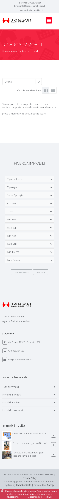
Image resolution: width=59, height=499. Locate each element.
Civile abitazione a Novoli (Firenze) (29, 433)
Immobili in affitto (11, 402)
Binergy (50, 484)
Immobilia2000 (23, 484)
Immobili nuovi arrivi (12, 410)
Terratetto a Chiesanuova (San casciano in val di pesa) (28, 454)
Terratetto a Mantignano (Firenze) (29, 443)
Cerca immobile (22, 272)
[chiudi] (49, 496)
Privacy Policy (30, 477)
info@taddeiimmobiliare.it (32, 5)
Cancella (40, 272)
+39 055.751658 (34, 2)
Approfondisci (35, 496)
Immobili (15, 51)
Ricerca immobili (30, 51)
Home (5, 51)
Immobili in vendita (12, 394)
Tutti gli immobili (10, 386)
